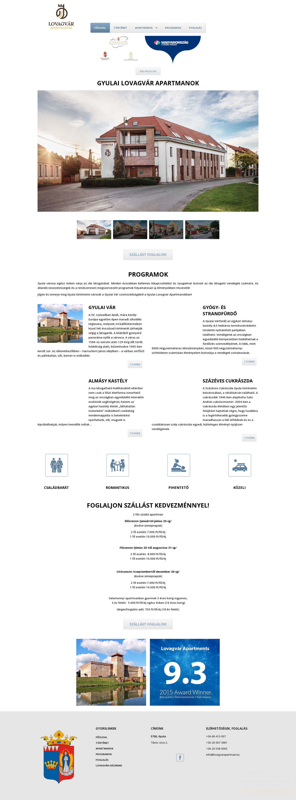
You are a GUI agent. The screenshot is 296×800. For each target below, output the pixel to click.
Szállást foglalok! (148, 254)
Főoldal (100, 27)
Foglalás (195, 27)
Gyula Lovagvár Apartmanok (61, 17)
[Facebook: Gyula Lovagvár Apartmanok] (180, 757)
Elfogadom (264, 791)
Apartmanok (144, 27)
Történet (120, 27)
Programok (173, 27)
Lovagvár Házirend (109, 765)
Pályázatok (148, 71)
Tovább (135, 364)
